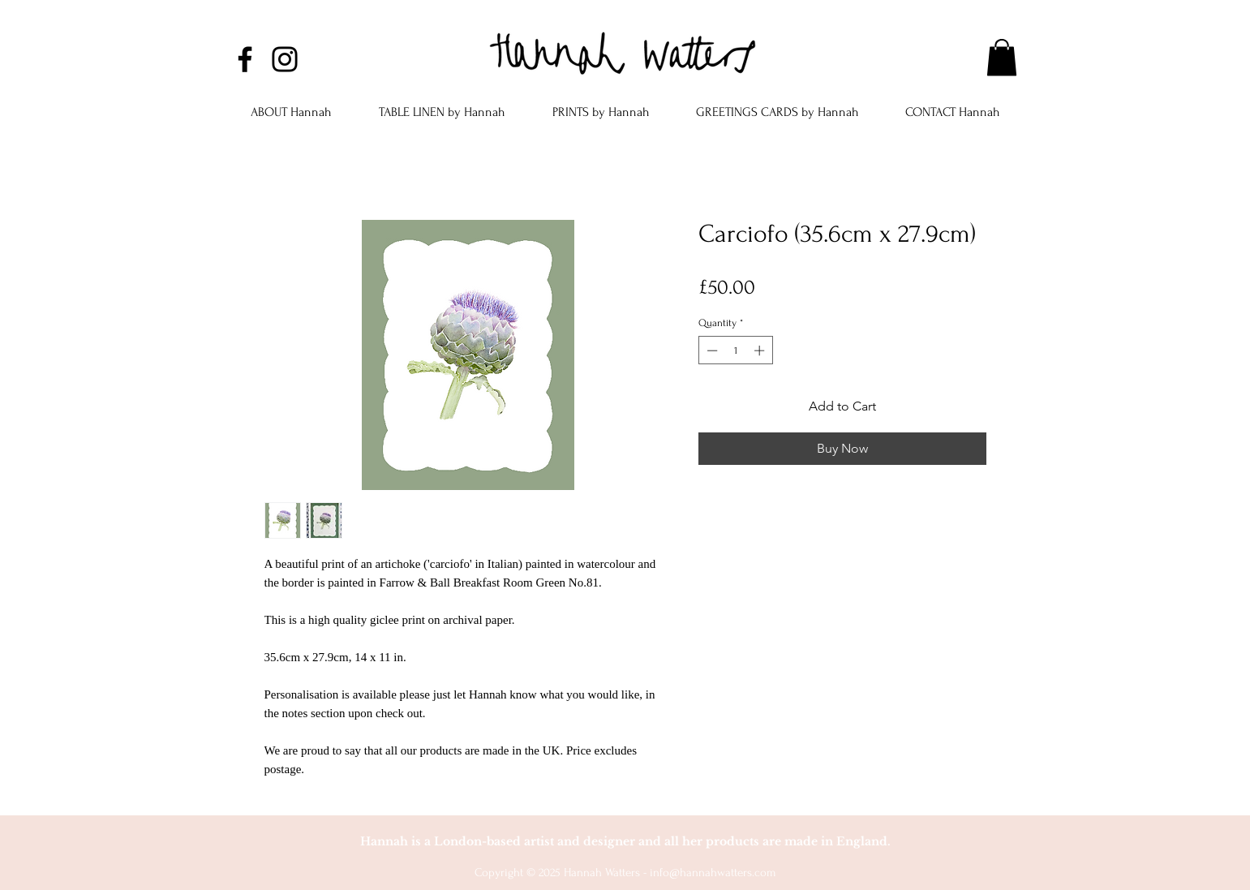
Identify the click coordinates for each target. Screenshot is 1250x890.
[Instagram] (285, 59)
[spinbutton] (735, 350)
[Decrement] (710, 350)
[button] (1001, 57)
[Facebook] (245, 59)
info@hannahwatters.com (713, 872)
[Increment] (761, 350)
